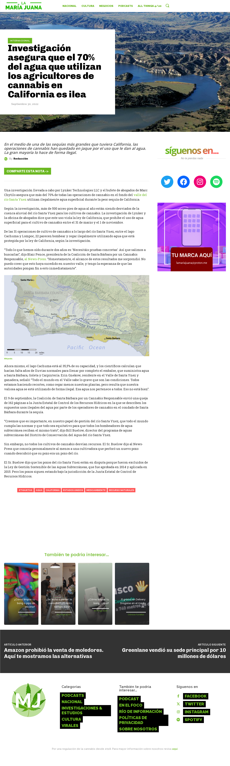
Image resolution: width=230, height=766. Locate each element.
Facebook (196, 704)
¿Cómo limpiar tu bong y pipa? (95, 602)
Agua (39, 490)
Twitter (194, 712)
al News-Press (35, 259)
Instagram (196, 720)
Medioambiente (96, 490)
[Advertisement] (76, 526)
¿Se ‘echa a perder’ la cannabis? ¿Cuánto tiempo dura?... (59, 607)
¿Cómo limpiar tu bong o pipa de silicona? (22, 604)
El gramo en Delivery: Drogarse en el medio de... (132, 604)
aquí (175, 757)
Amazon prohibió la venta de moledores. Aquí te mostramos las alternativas (53, 661)
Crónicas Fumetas (136, 615)
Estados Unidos (73, 490)
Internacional (20, 40)
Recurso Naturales (121, 490)
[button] (167, 5)
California (53, 490)
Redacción (20, 158)
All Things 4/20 (26, 615)
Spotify (193, 728)
